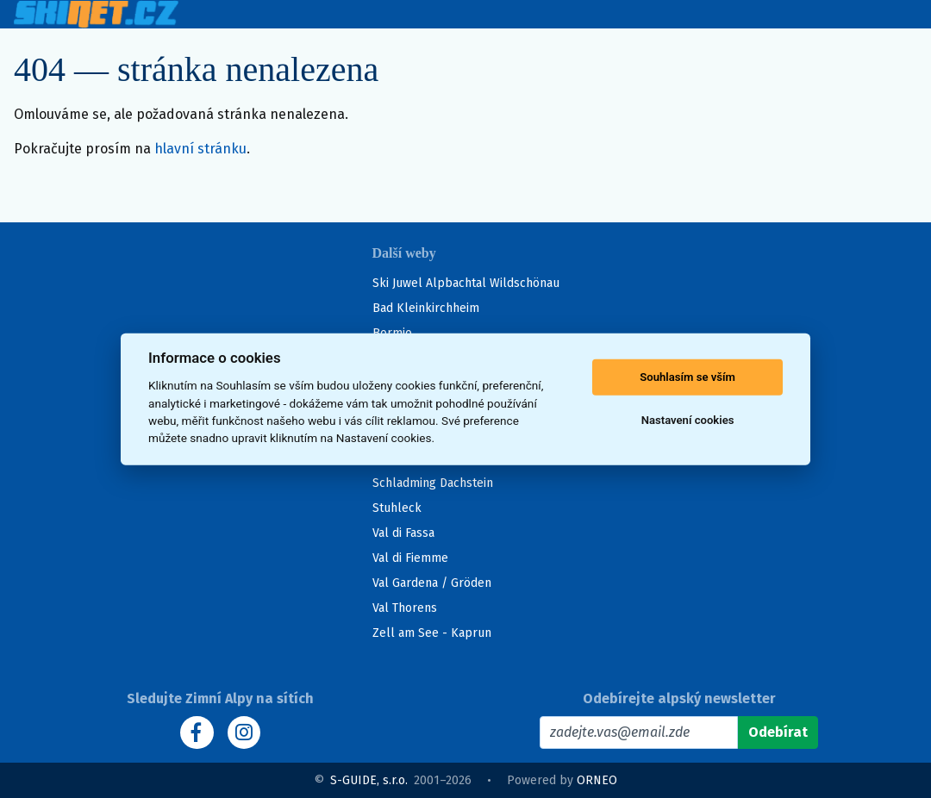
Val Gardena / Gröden (431, 583)
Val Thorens (404, 608)
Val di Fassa (403, 533)
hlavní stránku (200, 148)
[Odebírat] (778, 732)
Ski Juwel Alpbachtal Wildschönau (465, 283)
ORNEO (597, 780)
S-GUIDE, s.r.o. (369, 780)
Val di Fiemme (410, 558)
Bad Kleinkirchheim (425, 308)
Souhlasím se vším (687, 377)
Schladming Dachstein (432, 483)
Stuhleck (397, 508)
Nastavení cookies (687, 420)
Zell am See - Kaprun (431, 633)
